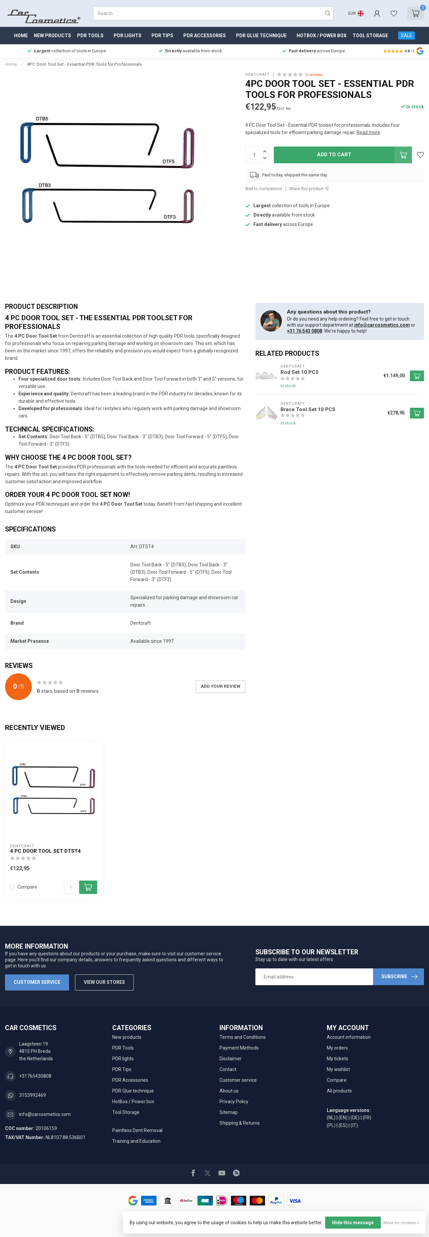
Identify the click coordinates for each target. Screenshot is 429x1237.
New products (52, 35)
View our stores (104, 982)
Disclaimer (231, 1058)
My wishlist (338, 1069)
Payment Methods (239, 1048)
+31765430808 (35, 1076)
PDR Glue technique (261, 35)
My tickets (337, 1058)
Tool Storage (370, 35)
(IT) (354, 1125)
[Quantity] (70, 887)
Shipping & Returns (240, 1123)
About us (229, 1090)
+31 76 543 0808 (304, 331)
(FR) (367, 1117)
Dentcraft (257, 74)
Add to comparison (263, 188)
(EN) (343, 1117)
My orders (337, 1048)
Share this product (309, 188)
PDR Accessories (204, 35)
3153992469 (32, 1095)
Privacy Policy (234, 1101)
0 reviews (314, 74)
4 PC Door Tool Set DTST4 (45, 851)
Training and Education (136, 1141)
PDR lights (127, 35)
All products (339, 1090)
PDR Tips (162, 35)
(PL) (331, 1125)
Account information (349, 1037)
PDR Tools (90, 35)
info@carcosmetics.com (382, 325)
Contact (228, 1069)
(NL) (331, 1117)
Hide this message (353, 1222)
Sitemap (229, 1112)
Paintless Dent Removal (137, 1130)
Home (21, 35)
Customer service (37, 982)
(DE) (355, 1117)
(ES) (343, 1125)
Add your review (220, 686)
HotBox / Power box (322, 35)
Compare (27, 887)
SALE (406, 35)
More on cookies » (401, 1222)
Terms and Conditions (243, 1037)
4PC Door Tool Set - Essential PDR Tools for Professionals (84, 64)
